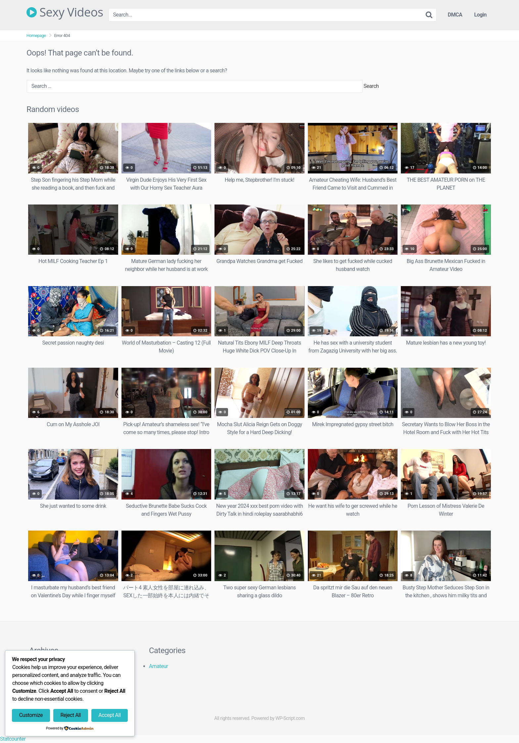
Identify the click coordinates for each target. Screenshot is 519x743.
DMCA (455, 15)
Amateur (158, 666)
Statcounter (12, 739)
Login (480, 15)
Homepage (36, 35)
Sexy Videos (64, 12)
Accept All (109, 715)
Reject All (70, 715)
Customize (31, 715)
